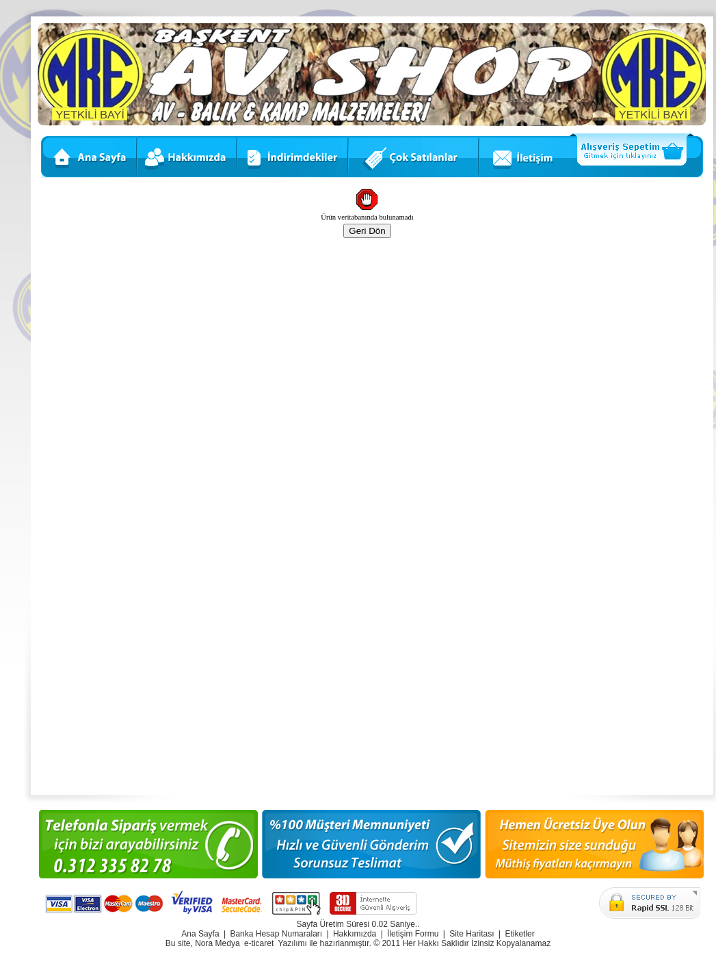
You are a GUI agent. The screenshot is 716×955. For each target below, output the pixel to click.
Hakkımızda (354, 934)
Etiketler (519, 934)
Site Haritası (471, 934)
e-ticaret (259, 943)
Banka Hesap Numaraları (276, 934)
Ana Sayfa (200, 934)
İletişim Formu (412, 934)
